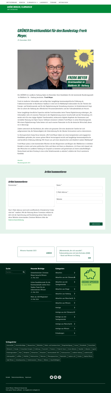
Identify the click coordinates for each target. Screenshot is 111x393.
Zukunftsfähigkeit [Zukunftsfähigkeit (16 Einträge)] (55, 356)
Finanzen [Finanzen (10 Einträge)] (52, 345)
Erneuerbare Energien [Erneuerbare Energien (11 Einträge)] (26, 345)
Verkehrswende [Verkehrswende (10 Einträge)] (31, 356)
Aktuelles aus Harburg (63, 290)
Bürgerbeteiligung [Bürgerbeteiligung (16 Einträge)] (67, 341)
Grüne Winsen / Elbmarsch (19, 7)
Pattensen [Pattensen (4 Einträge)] (43, 352)
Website (59, 195)
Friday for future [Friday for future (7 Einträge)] (61, 345)
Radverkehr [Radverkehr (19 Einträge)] (63, 352)
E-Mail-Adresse (62, 188)
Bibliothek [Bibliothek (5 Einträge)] (40, 341)
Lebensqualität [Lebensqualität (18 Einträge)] (11, 352)
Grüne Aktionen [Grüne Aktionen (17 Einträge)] (72, 345)
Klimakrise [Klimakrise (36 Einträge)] (26, 349)
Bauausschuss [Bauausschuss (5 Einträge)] (31, 341)
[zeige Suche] (102, 1)
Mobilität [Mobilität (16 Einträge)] (26, 352)
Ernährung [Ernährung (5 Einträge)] (37, 345)
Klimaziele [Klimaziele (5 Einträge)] (43, 349)
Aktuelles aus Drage (62, 285)
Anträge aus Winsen (62, 325)
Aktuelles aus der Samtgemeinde (62, 279)
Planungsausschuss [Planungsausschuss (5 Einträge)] (53, 352)
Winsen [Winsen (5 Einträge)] (40, 356)
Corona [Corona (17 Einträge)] (76, 341)
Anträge (58, 304)
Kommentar (12, 181)
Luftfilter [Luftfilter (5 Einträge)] (19, 352)
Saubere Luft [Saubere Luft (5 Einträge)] (71, 352)
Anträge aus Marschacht (64, 320)
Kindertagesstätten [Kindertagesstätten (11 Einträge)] (12, 349)
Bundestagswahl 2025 (24, 159)
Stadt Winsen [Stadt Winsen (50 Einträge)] (10, 356)
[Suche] (99, 1)
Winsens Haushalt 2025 (36, 248)
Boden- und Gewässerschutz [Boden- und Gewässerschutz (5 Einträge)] (52, 341)
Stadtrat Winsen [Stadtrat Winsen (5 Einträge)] (88, 352)
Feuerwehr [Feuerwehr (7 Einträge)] (45, 345)
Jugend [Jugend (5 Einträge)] (94, 345)
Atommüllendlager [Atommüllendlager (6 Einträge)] (20, 341)
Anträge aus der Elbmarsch (65, 309)
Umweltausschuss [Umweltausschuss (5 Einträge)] (20, 356)
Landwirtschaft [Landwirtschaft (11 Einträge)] (88, 349)
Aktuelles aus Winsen (63, 299)
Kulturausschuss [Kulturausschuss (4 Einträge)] (65, 349)
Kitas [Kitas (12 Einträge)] (20, 349)
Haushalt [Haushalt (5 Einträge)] (80, 345)
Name (59, 181)
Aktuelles (20, 157)
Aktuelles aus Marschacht (64, 295)
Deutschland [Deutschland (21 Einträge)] (91, 341)
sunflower (19, 386)
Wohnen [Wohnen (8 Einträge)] (46, 356)
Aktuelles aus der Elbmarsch (65, 274)
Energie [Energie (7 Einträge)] (16, 345)
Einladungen (60, 329)
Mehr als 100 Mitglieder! (39, 293)
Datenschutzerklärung (16, 216)
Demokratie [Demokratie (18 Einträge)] (83, 341)
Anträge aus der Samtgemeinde (61, 314)
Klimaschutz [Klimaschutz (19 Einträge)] (34, 349)
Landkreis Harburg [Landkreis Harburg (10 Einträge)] (77, 349)
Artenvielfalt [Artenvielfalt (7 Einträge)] (10, 341)
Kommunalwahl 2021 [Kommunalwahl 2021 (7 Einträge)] (53, 349)
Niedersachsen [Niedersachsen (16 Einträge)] (34, 352)
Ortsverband (12, 9)
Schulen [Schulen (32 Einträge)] (79, 352)
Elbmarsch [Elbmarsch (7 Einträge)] (9, 345)
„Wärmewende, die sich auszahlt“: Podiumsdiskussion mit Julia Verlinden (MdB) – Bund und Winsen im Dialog (75, 251)
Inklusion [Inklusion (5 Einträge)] (87, 345)
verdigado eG (36, 386)
